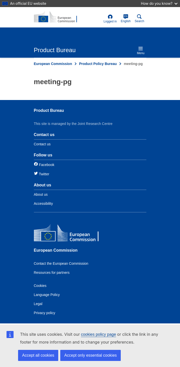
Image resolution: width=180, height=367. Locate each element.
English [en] (126, 18)
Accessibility (43, 204)
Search (139, 18)
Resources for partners (52, 273)
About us (41, 194)
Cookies (40, 286)
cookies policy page (98, 334)
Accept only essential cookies (90, 355)
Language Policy (47, 295)
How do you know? (159, 3)
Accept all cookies (38, 355)
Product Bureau (49, 110)
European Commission (53, 64)
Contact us (42, 144)
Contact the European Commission (61, 263)
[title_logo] (58, 17)
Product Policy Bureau (98, 64)
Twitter (44, 174)
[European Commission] (70, 234)
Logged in (110, 18)
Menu (140, 50)
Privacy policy (44, 313)
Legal (38, 304)
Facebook (46, 165)
